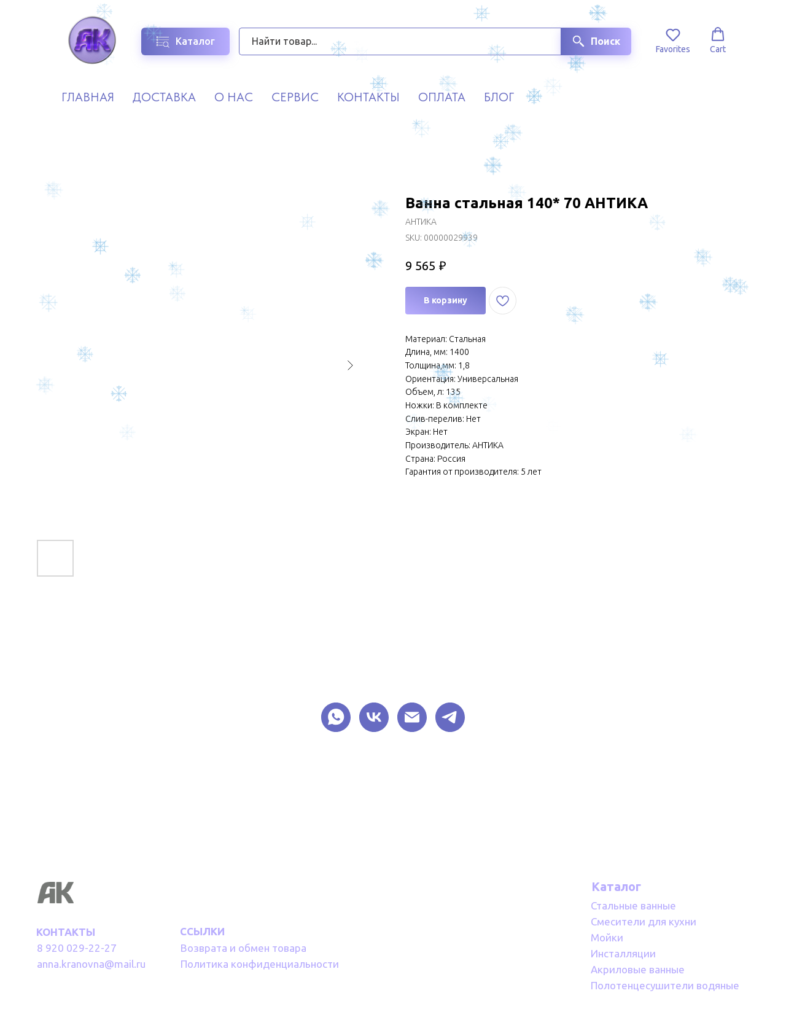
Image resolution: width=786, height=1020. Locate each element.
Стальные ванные (633, 905)
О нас (233, 97)
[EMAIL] (412, 717)
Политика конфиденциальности (260, 964)
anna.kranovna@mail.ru (91, 964)
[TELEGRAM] (450, 717)
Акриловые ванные (638, 969)
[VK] (374, 717)
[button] (673, 40)
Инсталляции (623, 953)
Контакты (368, 97)
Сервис (295, 97)
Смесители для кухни (643, 921)
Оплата (441, 97)
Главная (87, 97)
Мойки (607, 937)
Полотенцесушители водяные (665, 985)
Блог (499, 97)
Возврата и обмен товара (243, 948)
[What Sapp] (336, 717)
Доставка (164, 97)
